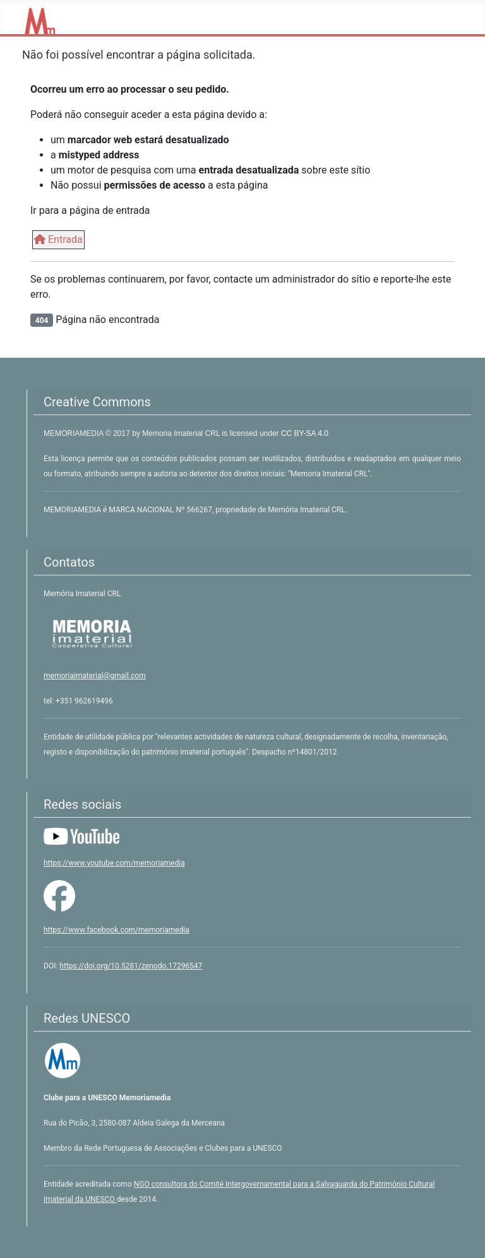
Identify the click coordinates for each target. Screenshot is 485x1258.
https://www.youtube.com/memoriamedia (114, 863)
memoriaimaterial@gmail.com (95, 675)
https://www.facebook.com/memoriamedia (116, 930)
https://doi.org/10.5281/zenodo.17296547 (130, 965)
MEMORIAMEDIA (74, 433)
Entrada (58, 239)
